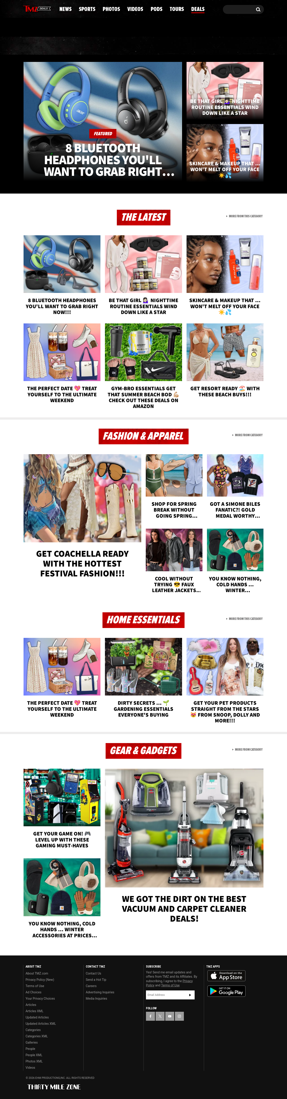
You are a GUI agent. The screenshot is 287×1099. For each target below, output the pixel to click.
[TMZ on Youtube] (41, 8)
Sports (68, 46)
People (30, 1049)
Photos (107, 46)
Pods (178, 46)
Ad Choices (33, 992)
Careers (91, 986)
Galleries (32, 1042)
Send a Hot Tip (96, 979)
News (34, 46)
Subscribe (190, 994)
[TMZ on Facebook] (26, 8)
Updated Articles (37, 1017)
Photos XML (34, 1061)
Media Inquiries (96, 998)
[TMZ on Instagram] (50, 8)
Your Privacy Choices (40, 998)
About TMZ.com (37, 973)
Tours (211, 46)
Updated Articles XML (41, 1023)
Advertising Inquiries (100, 992)
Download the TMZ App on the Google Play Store (226, 991)
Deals (244, 46)
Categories (33, 1030)
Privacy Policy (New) (40, 979)
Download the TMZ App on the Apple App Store (226, 975)
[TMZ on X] (33, 8)
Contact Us (93, 973)
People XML (34, 1055)
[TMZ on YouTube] (169, 1016)
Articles (31, 1005)
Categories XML (37, 1036)
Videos (144, 46)
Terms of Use (35, 986)
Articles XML (34, 1011)
